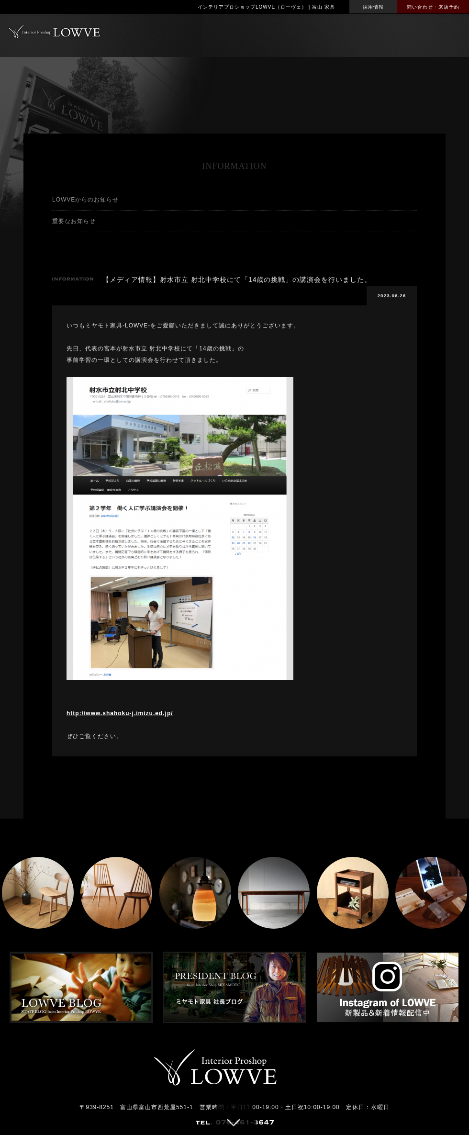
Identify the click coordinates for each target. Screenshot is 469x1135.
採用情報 (373, 7)
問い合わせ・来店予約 (433, 7)
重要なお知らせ (74, 221)
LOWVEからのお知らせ (85, 199)
